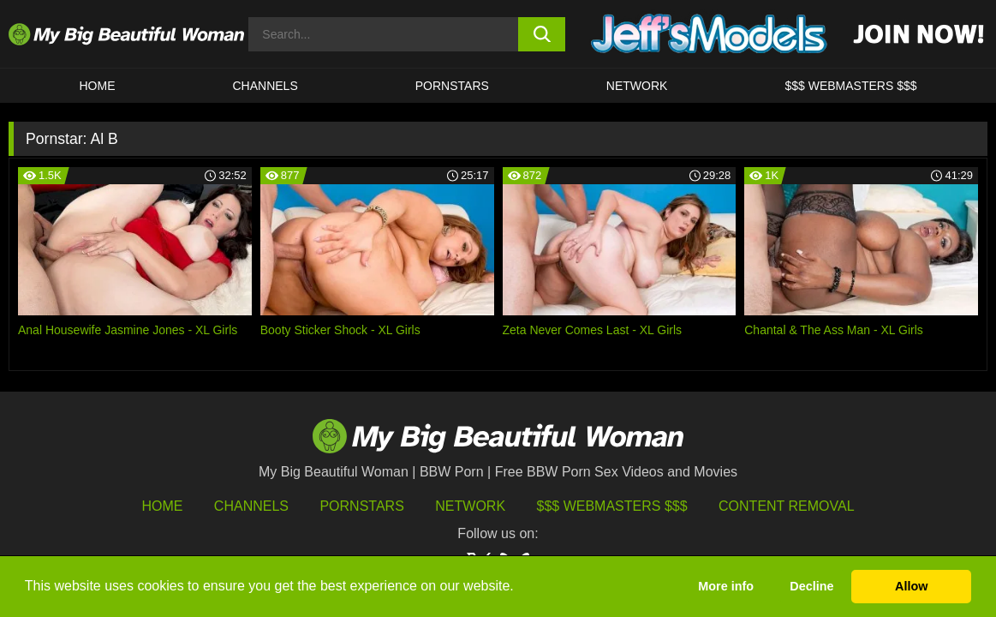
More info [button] (726, 586)
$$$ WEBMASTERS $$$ (850, 86)
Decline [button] (811, 586)
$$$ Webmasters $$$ (612, 506)
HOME (98, 86)
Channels (251, 506)
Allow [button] (911, 586)
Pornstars (452, 86)
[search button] (542, 34)
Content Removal (787, 506)
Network (637, 86)
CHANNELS (265, 86)
